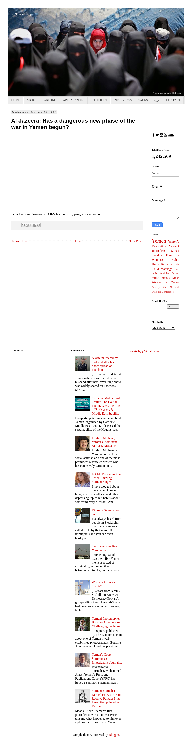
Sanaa (175, 250)
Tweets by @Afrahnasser (144, 351)
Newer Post (19, 241)
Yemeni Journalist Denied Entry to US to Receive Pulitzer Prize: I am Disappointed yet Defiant (106, 698)
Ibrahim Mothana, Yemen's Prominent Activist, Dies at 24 (104, 441)
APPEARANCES (73, 100)
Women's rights (165, 260)
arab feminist (160, 273)
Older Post (135, 241)
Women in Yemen (165, 282)
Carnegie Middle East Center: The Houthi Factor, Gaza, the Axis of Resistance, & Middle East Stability (106, 405)
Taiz (176, 269)
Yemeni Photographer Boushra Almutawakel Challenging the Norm (106, 622)
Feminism (172, 255)
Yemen (159, 241)
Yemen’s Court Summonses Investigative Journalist (107, 658)
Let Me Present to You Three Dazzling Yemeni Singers (106, 477)
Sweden (157, 255)
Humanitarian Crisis (165, 264)
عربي (157, 100)
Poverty (156, 287)
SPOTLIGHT (99, 100)
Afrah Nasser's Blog (19, 14)
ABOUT (32, 100)
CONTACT (173, 100)
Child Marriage (162, 269)
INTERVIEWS (123, 100)
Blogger (114, 734)
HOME (15, 100)
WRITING (49, 100)
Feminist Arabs (169, 277)
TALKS (143, 100)
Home (77, 241)
